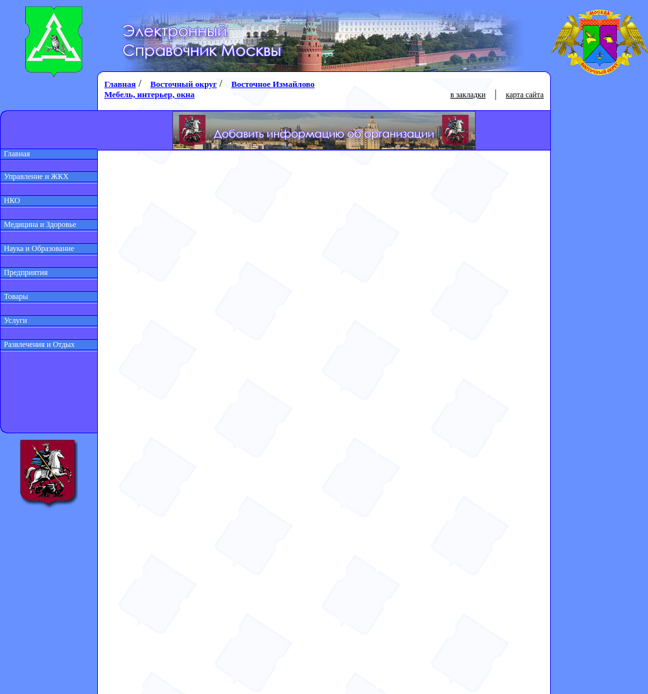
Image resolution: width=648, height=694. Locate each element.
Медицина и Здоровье (38, 224)
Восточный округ (183, 84)
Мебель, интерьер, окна (149, 94)
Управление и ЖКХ (35, 176)
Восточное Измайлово (272, 84)
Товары (14, 296)
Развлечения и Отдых (38, 344)
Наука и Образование (38, 248)
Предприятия (24, 272)
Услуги (14, 320)
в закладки (467, 94)
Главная (15, 153)
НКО (10, 200)
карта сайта (525, 94)
